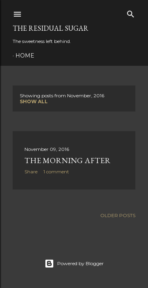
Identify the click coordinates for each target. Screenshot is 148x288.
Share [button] (30, 172)
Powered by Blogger (74, 263)
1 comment (56, 172)
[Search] (130, 12)
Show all (34, 101)
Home (24, 55)
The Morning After (67, 160)
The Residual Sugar (50, 28)
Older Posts (117, 215)
